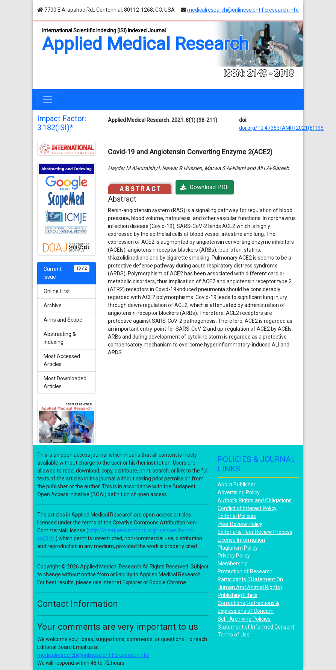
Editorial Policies (237, 516)
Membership (233, 564)
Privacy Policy (234, 556)
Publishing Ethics (237, 595)
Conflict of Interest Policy (247, 508)
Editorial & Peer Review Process (255, 532)
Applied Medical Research (145, 44)
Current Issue (66, 272)
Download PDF (204, 187)
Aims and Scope (63, 320)
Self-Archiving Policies (244, 619)
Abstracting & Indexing (60, 338)
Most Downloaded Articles (65, 382)
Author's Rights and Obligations (255, 500)
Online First (57, 291)
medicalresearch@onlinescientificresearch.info (243, 10)
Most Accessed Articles (62, 360)
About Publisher (237, 485)
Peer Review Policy (240, 524)
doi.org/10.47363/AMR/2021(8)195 (281, 128)
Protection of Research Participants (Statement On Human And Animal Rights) (250, 579)
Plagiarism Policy (238, 548)
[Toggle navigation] (47, 99)
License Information (241, 540)
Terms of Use (234, 635)
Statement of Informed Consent (256, 627)
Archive (53, 305)
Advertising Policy (239, 492)
